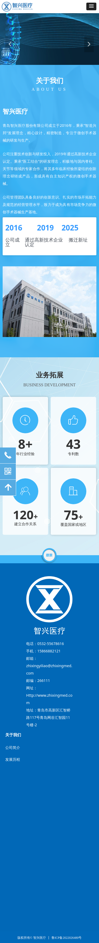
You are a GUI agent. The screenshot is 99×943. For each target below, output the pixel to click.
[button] (91, 6)
